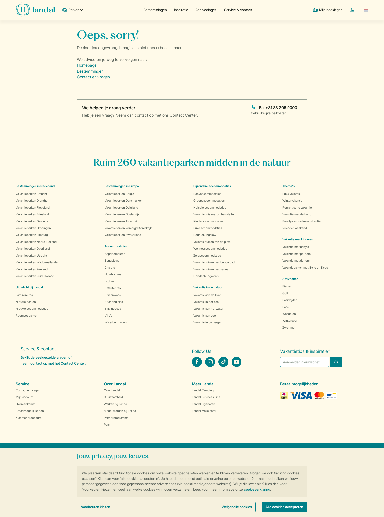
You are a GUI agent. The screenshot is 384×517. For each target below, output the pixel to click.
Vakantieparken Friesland (32, 214)
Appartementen (115, 254)
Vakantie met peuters (296, 254)
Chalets (110, 267)
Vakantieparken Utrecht (31, 255)
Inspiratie (181, 10)
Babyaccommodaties (207, 194)
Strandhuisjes (114, 302)
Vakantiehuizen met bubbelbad (214, 262)
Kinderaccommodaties (208, 221)
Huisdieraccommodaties (209, 207)
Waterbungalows (116, 322)
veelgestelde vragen (51, 357)
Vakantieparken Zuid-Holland (35, 276)
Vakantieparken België (119, 194)
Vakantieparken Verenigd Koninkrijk (128, 228)
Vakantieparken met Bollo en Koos (305, 267)
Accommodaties (116, 246)
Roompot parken (27, 315)
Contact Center (73, 363)
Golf (285, 293)
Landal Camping (203, 390)
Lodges (110, 281)
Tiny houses (113, 308)
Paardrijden (289, 300)
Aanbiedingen (206, 10)
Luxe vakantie (291, 194)
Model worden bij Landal (120, 411)
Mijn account (24, 397)
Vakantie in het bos (206, 302)
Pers (107, 424)
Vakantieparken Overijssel (33, 248)
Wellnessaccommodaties (210, 248)
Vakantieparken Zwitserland (123, 235)
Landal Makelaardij (204, 411)
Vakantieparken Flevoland (33, 207)
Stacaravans (113, 295)
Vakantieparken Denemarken (124, 200)
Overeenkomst (25, 404)
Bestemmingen (155, 10)
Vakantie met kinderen (297, 239)
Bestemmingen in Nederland (35, 186)
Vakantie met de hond (296, 214)
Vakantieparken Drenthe (32, 200)
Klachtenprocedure (29, 417)
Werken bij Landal (116, 404)
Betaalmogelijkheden (30, 411)
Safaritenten (113, 288)
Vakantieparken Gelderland (33, 221)
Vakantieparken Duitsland (121, 207)
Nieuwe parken (26, 302)
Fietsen (287, 286)
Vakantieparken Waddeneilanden (37, 262)
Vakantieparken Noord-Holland (36, 242)
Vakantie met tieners (296, 260)
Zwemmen (289, 327)
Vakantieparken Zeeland (32, 269)
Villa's (108, 315)
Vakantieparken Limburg (32, 235)
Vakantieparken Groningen (33, 228)
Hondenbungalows (206, 276)
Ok (336, 362)
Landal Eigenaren (203, 404)
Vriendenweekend (294, 228)
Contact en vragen (93, 76)
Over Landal (112, 390)
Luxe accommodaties (207, 228)
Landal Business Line (206, 397)
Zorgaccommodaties (207, 255)
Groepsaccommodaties (209, 200)
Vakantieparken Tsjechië (121, 221)
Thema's (288, 186)
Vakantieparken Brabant (31, 194)
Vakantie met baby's (295, 247)
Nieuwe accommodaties (32, 308)
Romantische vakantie (297, 207)
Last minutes (24, 295)
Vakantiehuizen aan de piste (212, 242)
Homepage (86, 65)
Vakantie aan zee (204, 315)
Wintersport (290, 320)
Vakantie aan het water (208, 308)
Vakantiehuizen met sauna (210, 269)
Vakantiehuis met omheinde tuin (214, 214)
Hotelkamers (113, 274)
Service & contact (238, 10)
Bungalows (112, 260)
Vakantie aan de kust (207, 295)
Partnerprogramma (116, 417)
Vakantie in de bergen (207, 322)
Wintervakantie (292, 200)
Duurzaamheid (113, 397)
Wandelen (289, 314)
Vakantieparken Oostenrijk (122, 214)
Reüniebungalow (204, 235)
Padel (286, 307)
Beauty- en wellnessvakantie (301, 221)
